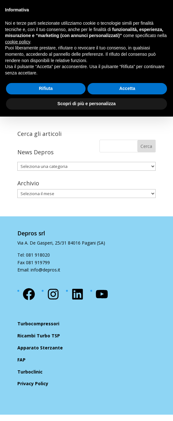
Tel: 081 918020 (33, 255)
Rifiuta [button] (46, 88)
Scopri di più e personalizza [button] (86, 103)
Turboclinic (30, 372)
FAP (21, 360)
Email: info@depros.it (38, 270)
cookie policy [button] (17, 41)
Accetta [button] (127, 88)
